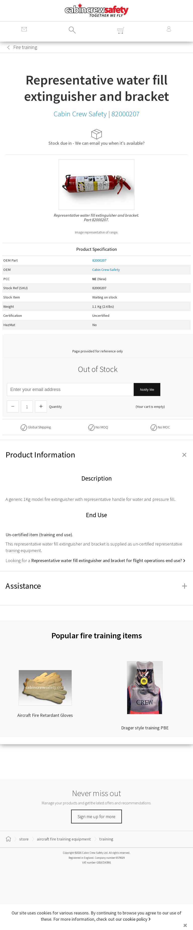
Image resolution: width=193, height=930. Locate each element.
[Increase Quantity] (41, 407)
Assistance (96, 585)
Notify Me (147, 390)
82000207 (99, 260)
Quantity (55, 406)
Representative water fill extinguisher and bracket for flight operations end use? (106, 560)
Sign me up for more (96, 816)
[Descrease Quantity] (13, 407)
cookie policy (135, 919)
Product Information (96, 454)
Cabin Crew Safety (106, 269)
